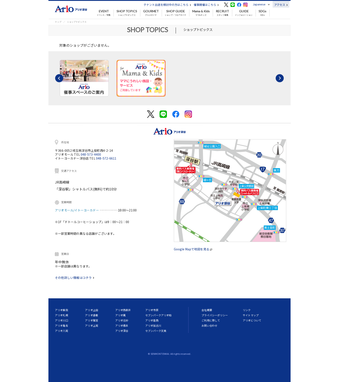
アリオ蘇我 (61, 310)
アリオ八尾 (61, 330)
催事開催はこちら (206, 5)
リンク (247, 310)
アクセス (281, 5)
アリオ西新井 (123, 310)
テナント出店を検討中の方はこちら (167, 5)
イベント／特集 (103, 13)
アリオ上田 (91, 310)
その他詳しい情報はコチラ (74, 277)
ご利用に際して (210, 320)
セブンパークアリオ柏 (158, 315)
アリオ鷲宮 (91, 320)
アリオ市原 (151, 310)
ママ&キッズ (201, 13)
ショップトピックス (127, 13)
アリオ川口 (61, 320)
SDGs (262, 13)
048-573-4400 (91, 154)
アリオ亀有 (61, 325)
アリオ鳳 (120, 315)
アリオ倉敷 (91, 315)
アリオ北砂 (121, 320)
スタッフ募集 (222, 13)
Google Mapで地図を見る (193, 249)
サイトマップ (251, 315)
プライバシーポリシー (214, 315)
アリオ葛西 (151, 320)
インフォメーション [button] (244, 13)
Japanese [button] (259, 4)
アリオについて (252, 320)
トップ (58, 21)
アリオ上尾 (91, 325)
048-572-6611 (106, 158)
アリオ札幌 (61, 315)
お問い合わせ (209, 325)
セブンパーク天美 (155, 330)
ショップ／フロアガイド (175, 13)
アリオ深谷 (121, 330)
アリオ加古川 (153, 325)
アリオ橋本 (121, 325)
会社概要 (206, 310)
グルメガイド (151, 13)
